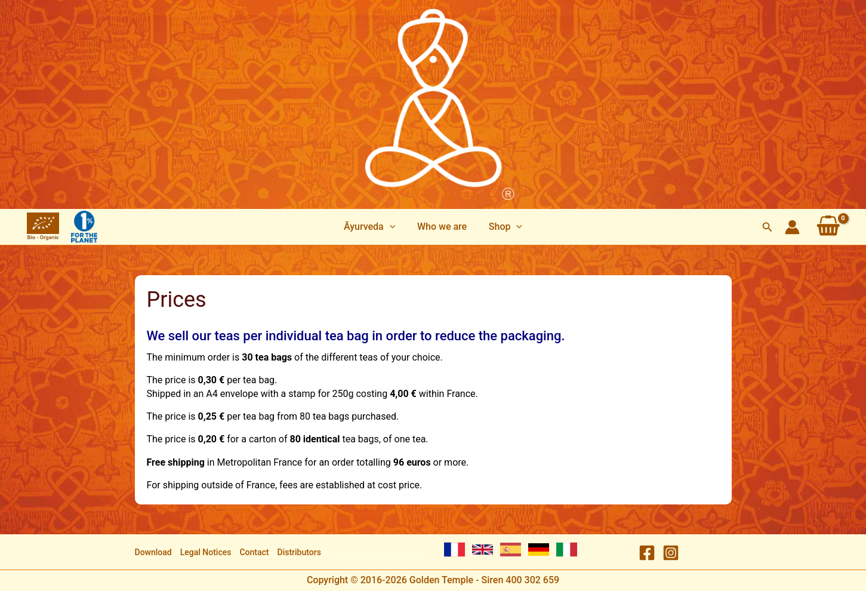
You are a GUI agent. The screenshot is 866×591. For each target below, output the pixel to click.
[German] (538, 549)
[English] (482, 549)
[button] (767, 227)
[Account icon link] (792, 227)
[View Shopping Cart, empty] (828, 227)
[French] (454, 549)
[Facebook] (647, 552)
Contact (254, 552)
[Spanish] (510, 549)
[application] (392, 227)
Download (153, 552)
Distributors (299, 552)
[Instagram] (670, 552)
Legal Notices (206, 552)
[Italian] (566, 549)
